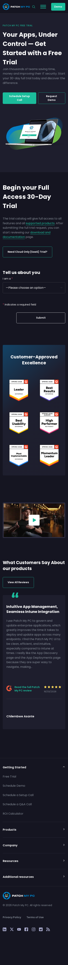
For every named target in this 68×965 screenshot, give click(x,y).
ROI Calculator (13, 814)
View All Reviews (18, 582)
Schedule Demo (14, 786)
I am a (8, 278)
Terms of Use (35, 917)
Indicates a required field (19, 304)
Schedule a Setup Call (18, 795)
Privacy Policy (12, 917)
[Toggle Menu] (43, 6)
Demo (58, 6)
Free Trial (9, 776)
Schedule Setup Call (19, 98)
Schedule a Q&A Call (17, 804)
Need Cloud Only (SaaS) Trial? (27, 252)
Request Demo (51, 98)
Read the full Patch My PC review (27, 689)
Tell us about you (21, 272)
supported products (40, 223)
